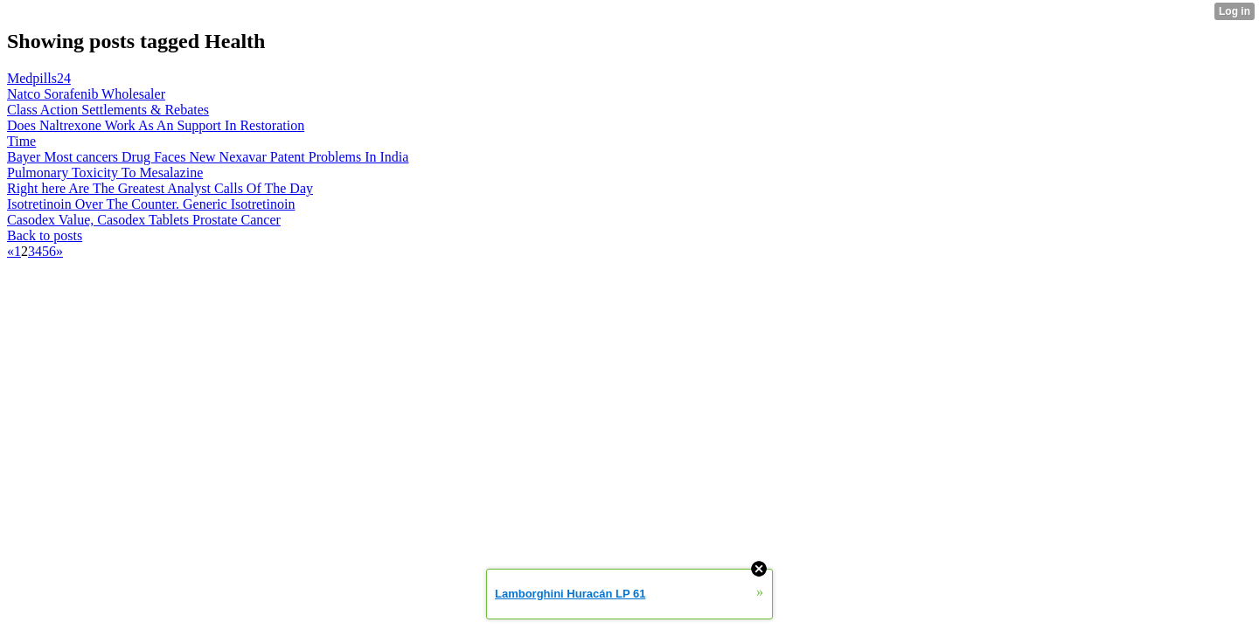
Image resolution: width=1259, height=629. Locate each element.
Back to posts (44, 235)
